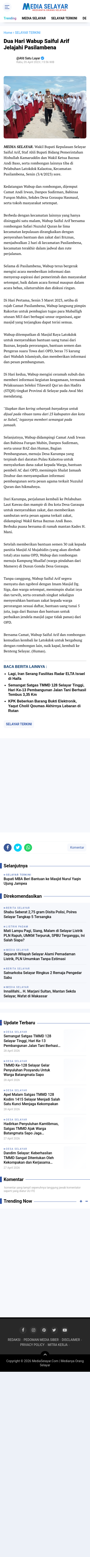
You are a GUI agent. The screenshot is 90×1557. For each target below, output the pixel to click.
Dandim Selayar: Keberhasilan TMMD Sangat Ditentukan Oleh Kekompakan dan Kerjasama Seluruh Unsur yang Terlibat (29, 1158)
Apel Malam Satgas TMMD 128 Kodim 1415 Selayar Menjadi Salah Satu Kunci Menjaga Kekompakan (32, 1099)
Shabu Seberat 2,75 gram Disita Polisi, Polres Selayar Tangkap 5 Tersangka (40, 914)
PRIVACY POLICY (32, 1345)
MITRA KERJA (58, 1345)
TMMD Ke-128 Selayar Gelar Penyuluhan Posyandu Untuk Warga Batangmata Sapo (27, 1070)
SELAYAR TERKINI (64, 18)
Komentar (77, 847)
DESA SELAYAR (16, 1032)
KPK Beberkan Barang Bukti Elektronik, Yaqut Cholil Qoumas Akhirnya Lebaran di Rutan (44, 706)
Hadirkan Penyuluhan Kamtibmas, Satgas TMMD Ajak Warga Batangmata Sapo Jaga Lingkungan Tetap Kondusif (31, 1129)
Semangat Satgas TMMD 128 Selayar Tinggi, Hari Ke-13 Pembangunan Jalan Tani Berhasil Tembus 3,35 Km (47, 690)
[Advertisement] (45, 785)
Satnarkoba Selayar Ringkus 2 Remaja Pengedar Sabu (43, 975)
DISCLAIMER (71, 1340)
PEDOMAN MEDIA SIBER (41, 1340)
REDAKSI (14, 1340)
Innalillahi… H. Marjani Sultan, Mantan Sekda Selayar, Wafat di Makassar (40, 993)
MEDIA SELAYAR (34, 18)
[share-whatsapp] (28, 848)
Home (8, 32)
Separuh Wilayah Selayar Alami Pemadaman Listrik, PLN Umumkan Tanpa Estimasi (39, 956)
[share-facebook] (8, 848)
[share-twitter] (18, 848)
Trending (10, 18)
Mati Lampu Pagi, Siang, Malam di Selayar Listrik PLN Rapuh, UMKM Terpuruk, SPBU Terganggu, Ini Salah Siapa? (44, 936)
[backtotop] (45, 1355)
